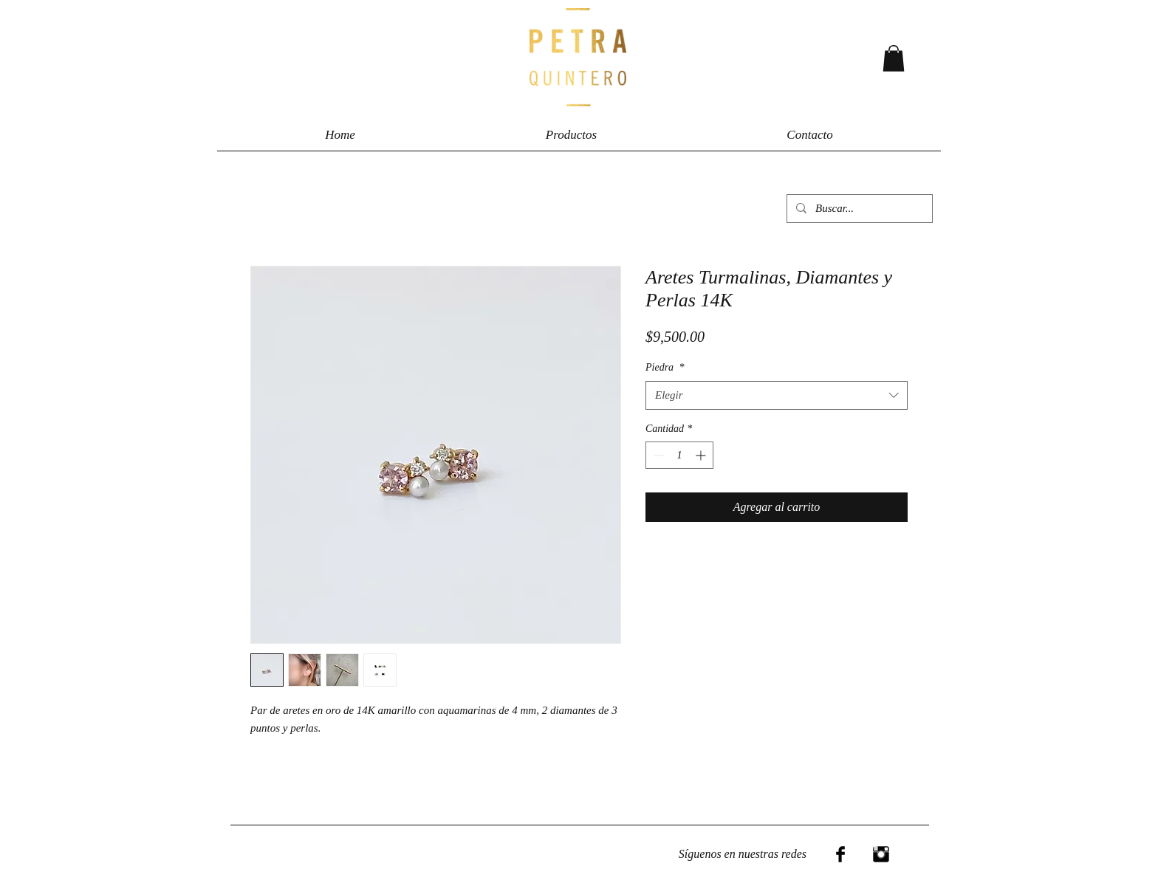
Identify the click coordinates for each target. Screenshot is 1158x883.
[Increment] (702, 455)
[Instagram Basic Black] (881, 854)
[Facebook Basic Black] (840, 854)
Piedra (665, 367)
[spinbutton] (679, 455)
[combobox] (776, 395)
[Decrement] (657, 455)
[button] (894, 58)
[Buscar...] (858, 208)
